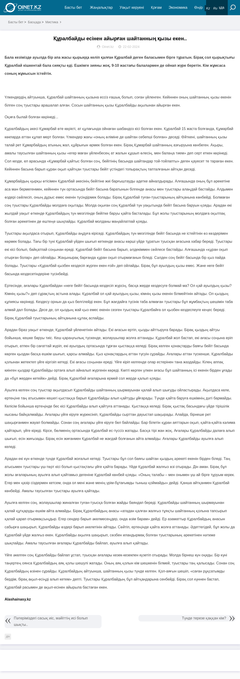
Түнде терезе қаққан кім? (204, 618)
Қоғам (156, 7)
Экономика (177, 7)
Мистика (51, 22)
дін (8, 636)
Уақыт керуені (132, 7)
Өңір (198, 7)
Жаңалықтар (101, 7)
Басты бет (73, 7)
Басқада (34, 22)
